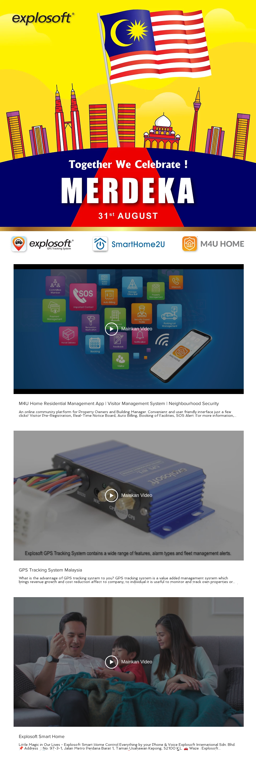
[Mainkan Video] (128, 329)
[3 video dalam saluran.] (129, 507)
